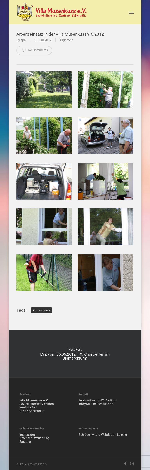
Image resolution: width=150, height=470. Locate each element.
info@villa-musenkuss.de (96, 404)
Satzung (25, 442)
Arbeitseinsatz (41, 310)
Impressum (27, 434)
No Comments (34, 50)
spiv (23, 40)
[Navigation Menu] (131, 12)
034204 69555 (107, 400)
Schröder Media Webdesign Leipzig (103, 434)
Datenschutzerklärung (34, 438)
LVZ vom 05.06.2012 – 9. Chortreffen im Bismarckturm (75, 354)
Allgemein (66, 40)
